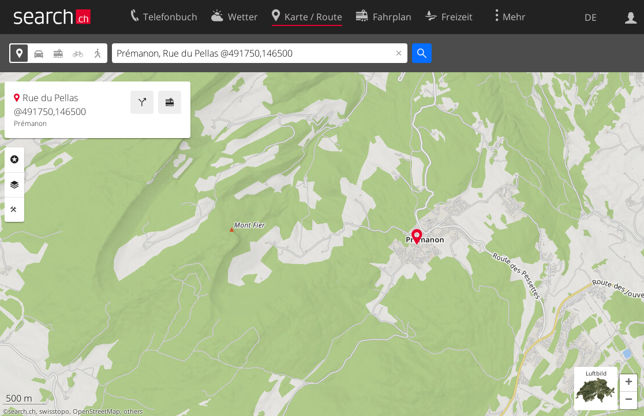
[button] (628, 383)
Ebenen (14, 185)
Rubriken (14, 159)
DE (591, 17)
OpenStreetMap (96, 411)
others (133, 411)
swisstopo (54, 411)
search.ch (22, 411)
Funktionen (14, 210)
